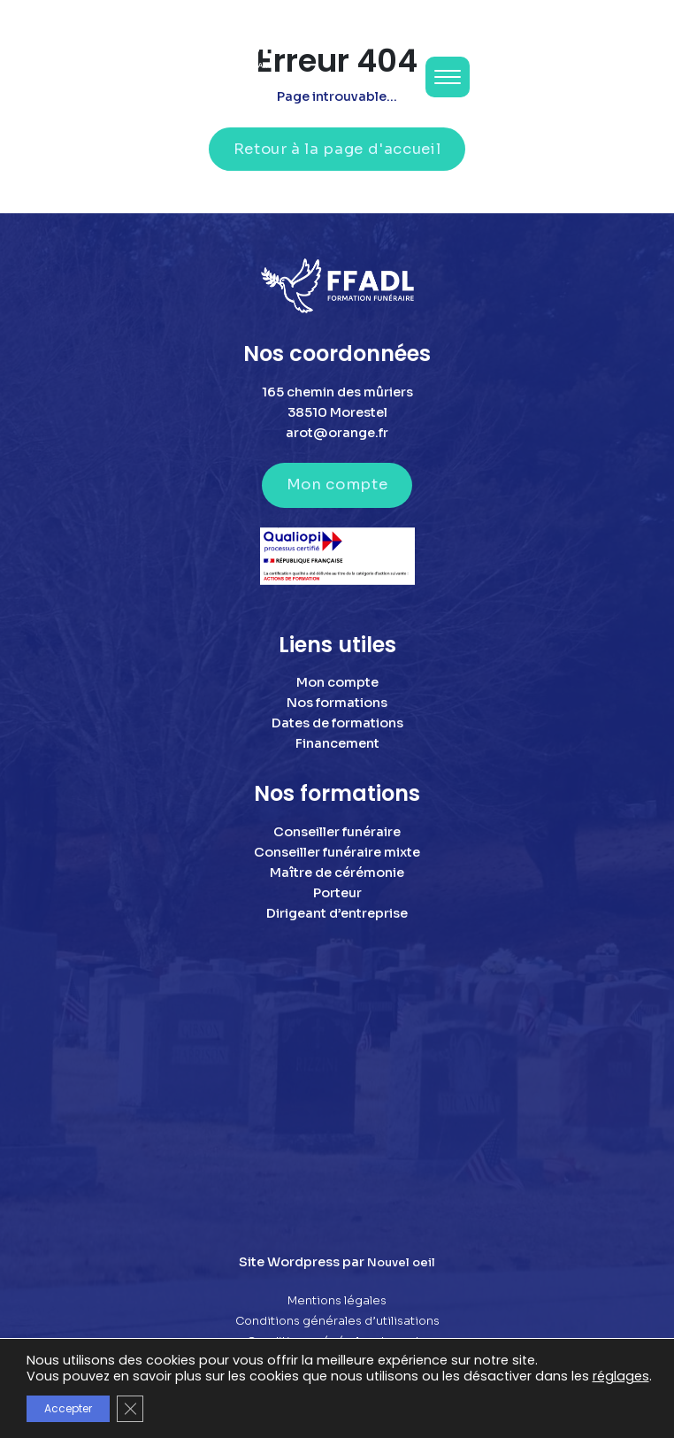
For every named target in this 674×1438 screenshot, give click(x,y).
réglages (621, 1376)
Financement (337, 743)
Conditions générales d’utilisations (337, 1321)
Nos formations (337, 703)
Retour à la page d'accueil (337, 149)
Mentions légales (337, 1301)
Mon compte (337, 484)
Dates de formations (337, 723)
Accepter (68, 1408)
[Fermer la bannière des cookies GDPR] (130, 1409)
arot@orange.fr (337, 433)
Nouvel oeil (401, 1263)
